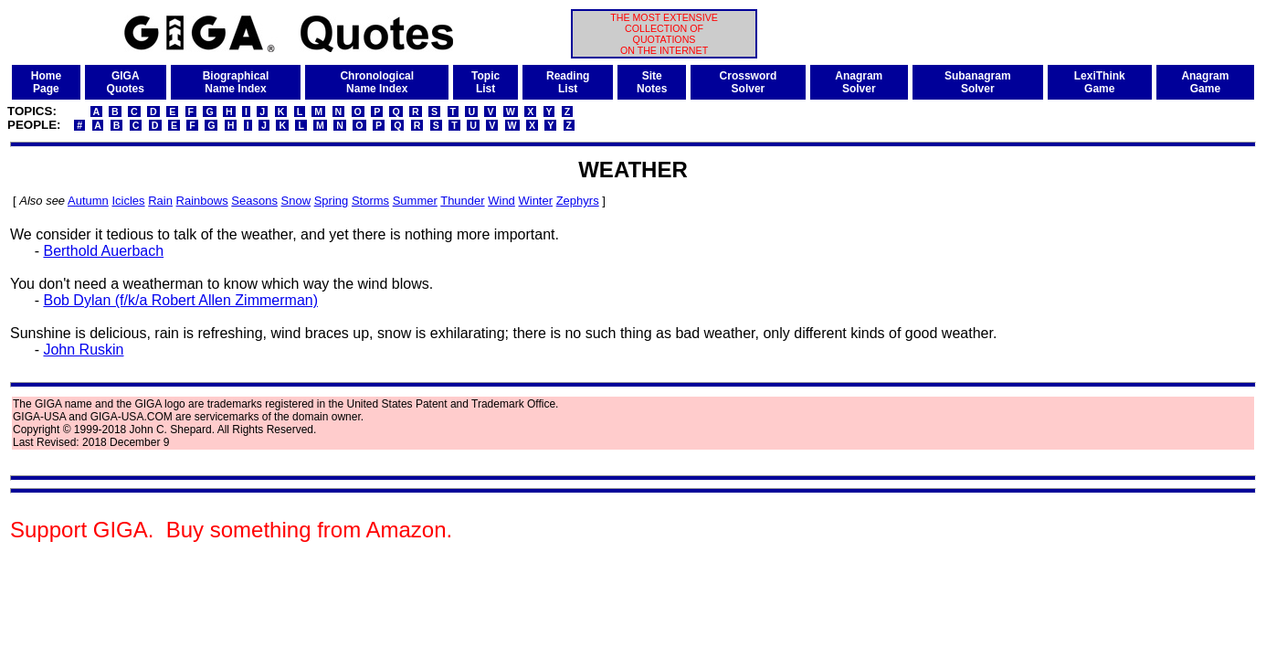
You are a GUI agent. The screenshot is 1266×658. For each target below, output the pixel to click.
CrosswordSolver (748, 82)
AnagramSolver (858, 82)
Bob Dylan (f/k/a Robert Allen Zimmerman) (180, 300)
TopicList (485, 82)
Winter (535, 200)
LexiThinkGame (1099, 82)
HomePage (46, 82)
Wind (501, 200)
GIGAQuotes (125, 82)
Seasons (254, 200)
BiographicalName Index (236, 82)
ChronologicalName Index (377, 82)
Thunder (462, 200)
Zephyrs (577, 200)
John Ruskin (83, 349)
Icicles (127, 200)
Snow (296, 200)
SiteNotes (652, 82)
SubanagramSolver (977, 82)
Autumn (88, 200)
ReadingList (567, 82)
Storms (370, 200)
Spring (331, 200)
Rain (160, 200)
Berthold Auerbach (103, 251)
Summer (415, 200)
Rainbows (202, 200)
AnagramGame (1205, 82)
